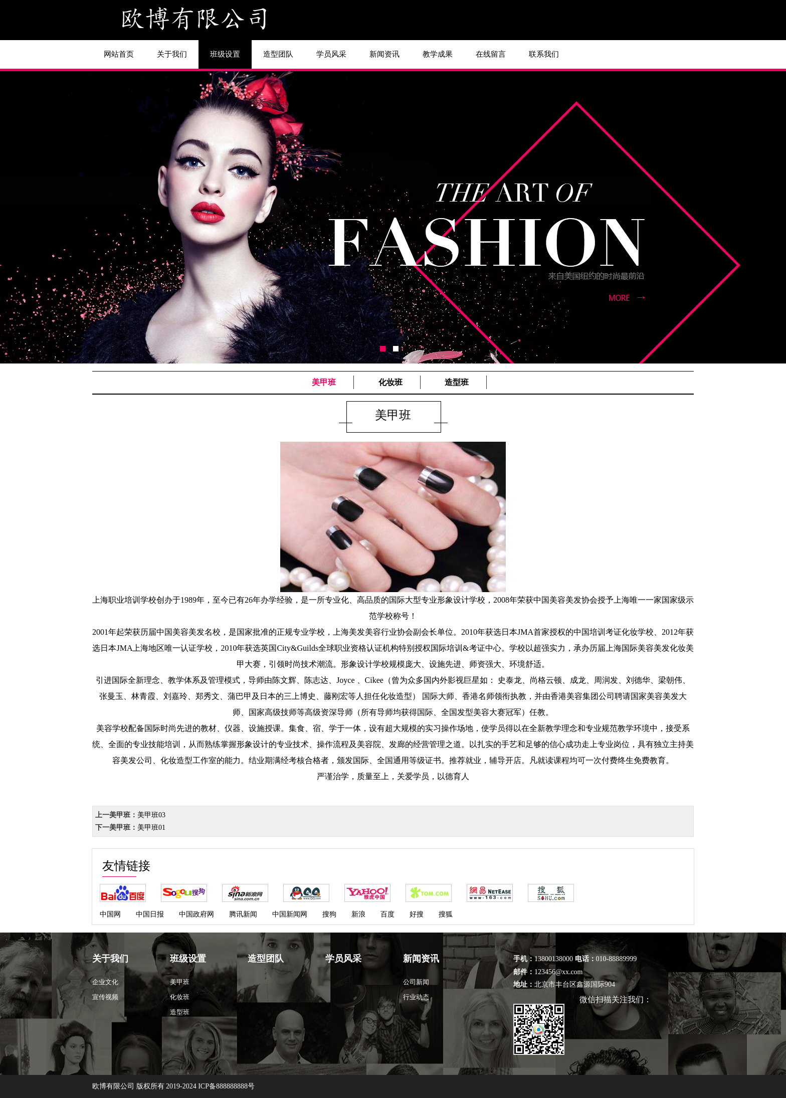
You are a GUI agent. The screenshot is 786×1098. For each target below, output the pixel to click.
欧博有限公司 (113, 1086)
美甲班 (324, 382)
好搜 (417, 914)
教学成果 (438, 54)
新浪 (358, 914)
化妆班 (390, 382)
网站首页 (119, 54)
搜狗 (329, 914)
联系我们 (544, 54)
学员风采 (331, 54)
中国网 (110, 914)
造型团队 (278, 54)
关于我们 (172, 54)
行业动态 (416, 997)
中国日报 (150, 914)
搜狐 (446, 914)
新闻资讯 (384, 54)
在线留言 (491, 54)
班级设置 (225, 54)
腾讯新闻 (243, 914)
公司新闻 (416, 982)
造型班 (457, 382)
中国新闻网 (289, 914)
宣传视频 (105, 997)
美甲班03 (151, 815)
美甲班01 (151, 827)
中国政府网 (196, 914)
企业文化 (105, 982)
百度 (387, 914)
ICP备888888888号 (226, 1086)
